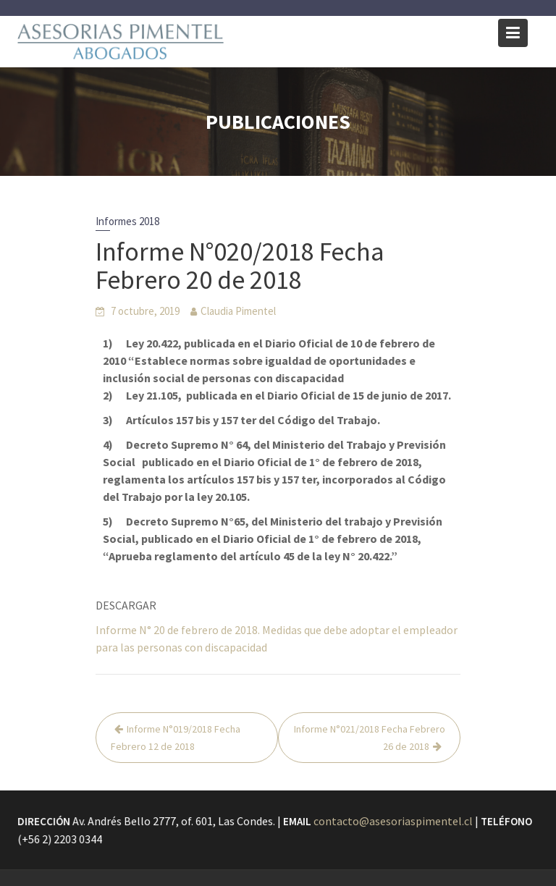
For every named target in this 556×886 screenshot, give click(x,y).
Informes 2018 (127, 221)
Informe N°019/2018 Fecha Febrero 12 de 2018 (175, 737)
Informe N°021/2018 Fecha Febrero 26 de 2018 (369, 737)
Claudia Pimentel (238, 311)
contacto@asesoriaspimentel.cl (392, 821)
